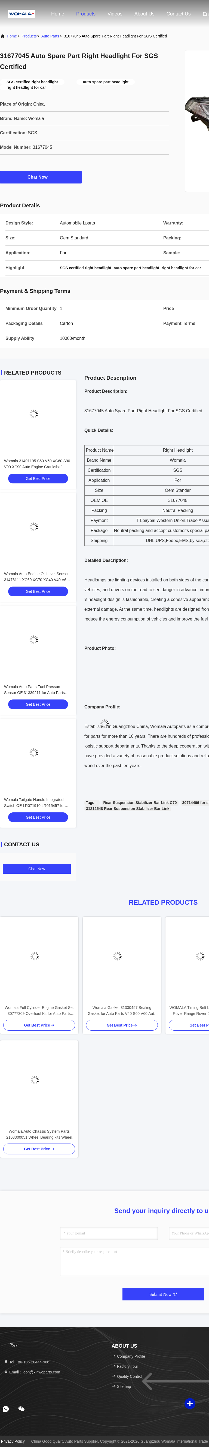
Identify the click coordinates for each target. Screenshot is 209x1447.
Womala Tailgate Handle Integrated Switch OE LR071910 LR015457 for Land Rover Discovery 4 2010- (34, 805)
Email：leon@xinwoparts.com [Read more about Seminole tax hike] (32, 1372)
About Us (144, 14)
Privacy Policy (13, 1441)
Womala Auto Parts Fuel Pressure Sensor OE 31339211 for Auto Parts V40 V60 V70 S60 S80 (34, 693)
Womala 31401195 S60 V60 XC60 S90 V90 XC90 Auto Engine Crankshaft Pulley (37, 467)
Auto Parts (50, 36)
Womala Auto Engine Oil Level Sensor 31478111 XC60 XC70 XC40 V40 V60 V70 (36, 580)
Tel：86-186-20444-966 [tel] (26, 1362)
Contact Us (179, 14)
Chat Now (40, 177)
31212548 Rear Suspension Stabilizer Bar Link (128, 808)
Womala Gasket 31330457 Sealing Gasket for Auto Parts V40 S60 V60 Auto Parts (122, 1011)
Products (86, 14)
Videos (114, 14)
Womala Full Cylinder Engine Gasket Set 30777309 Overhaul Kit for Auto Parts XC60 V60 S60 (39, 1011)
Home (57, 14)
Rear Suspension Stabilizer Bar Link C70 (140, 802)
